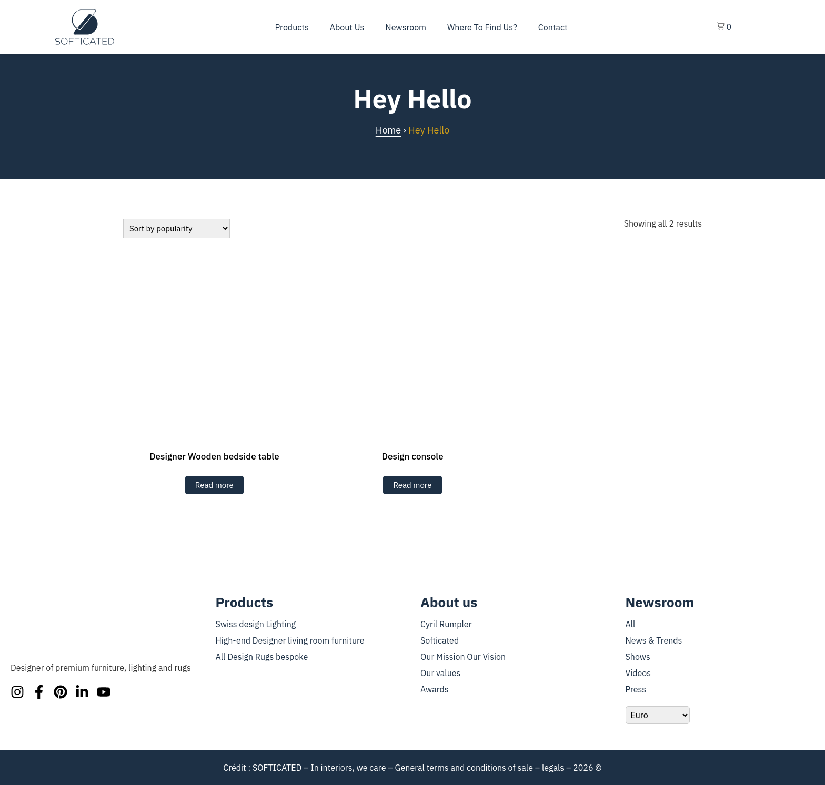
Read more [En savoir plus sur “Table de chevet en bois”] (214, 485)
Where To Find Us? (482, 27)
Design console (412, 456)
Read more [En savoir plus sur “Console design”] (412, 485)
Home (388, 130)
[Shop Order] (176, 228)
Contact (553, 27)
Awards (434, 689)
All (631, 624)
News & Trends (654, 640)
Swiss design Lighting (256, 624)
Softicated (439, 640)
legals (553, 767)
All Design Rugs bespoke (262, 656)
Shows (638, 656)
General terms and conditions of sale (464, 767)
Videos (638, 673)
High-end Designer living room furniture (290, 640)
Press (636, 689)
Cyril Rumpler (446, 624)
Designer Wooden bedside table (214, 456)
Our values (440, 673)
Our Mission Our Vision (463, 656)
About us (347, 27)
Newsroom (405, 27)
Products (292, 27)
